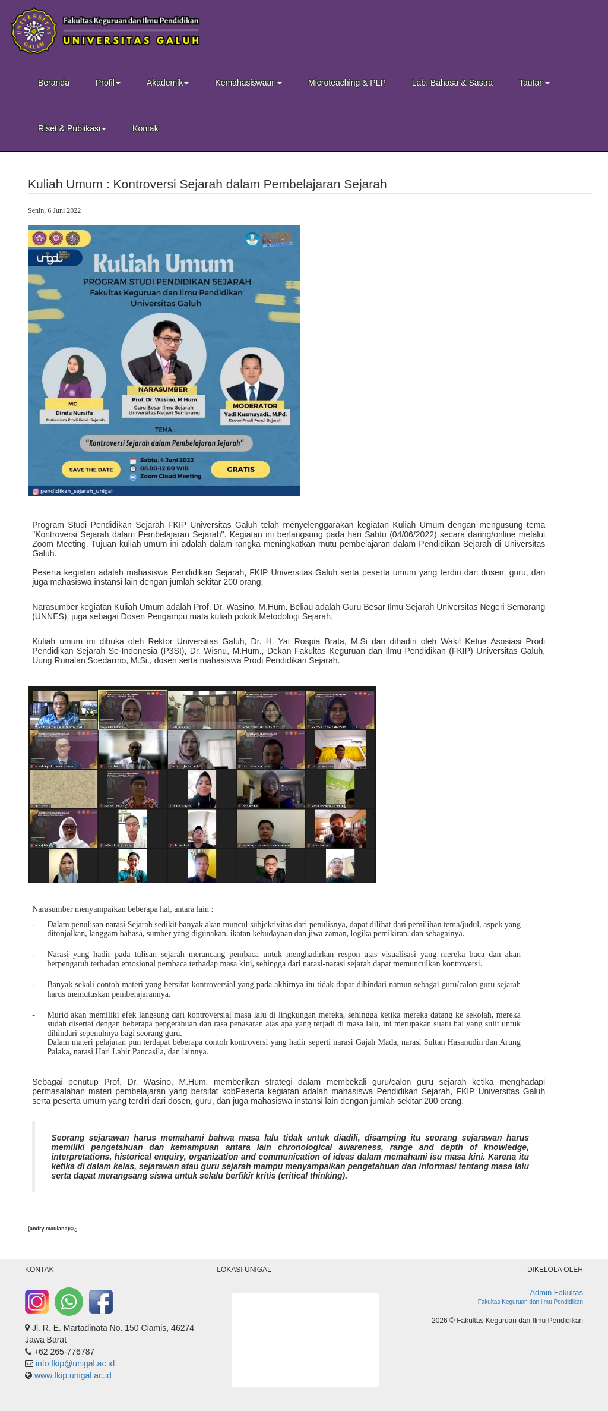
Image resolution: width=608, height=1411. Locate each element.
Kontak (145, 128)
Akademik (168, 82)
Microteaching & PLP (347, 82)
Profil (108, 82)
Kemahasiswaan (248, 82)
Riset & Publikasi (72, 128)
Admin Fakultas (556, 1292)
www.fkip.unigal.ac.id (73, 1375)
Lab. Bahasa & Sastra (452, 82)
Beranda (53, 82)
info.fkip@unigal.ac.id (75, 1363)
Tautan (534, 82)
